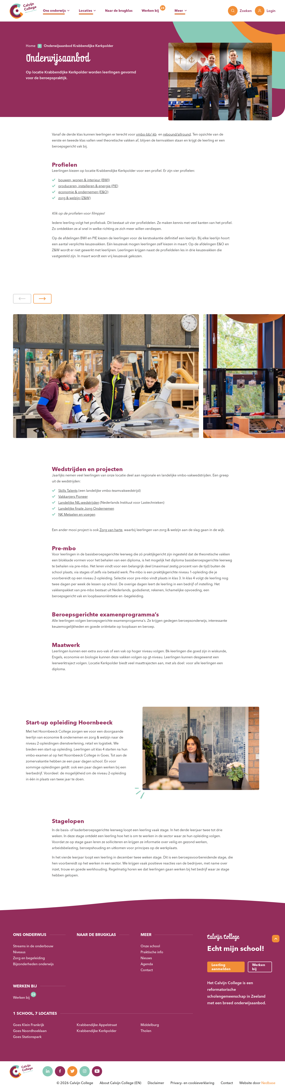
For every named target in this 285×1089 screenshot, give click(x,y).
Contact (147, 970)
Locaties (85, 11)
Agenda (147, 964)
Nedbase (268, 1083)
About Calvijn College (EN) (120, 1083)
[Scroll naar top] (275, 938)
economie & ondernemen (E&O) (83, 192)
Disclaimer (156, 1083)
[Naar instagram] (86, 1071)
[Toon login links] (265, 11)
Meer (179, 11)
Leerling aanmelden (221, 967)
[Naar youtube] (99, 1071)
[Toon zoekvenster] (240, 11)
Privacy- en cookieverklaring (192, 1083)
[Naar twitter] (73, 1071)
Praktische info (152, 952)
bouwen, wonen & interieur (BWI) (84, 180)
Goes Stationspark (27, 1037)
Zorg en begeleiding (29, 958)
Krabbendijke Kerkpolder (96, 1031)
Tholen (146, 1031)
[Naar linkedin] (48, 1071)
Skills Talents (68, 490)
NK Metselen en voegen (76, 514)
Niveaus (19, 952)
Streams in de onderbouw (33, 946)
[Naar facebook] (60, 1071)
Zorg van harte (111, 530)
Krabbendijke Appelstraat (97, 1025)
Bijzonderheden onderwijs (33, 964)
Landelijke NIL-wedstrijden (78, 502)
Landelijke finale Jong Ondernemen (86, 508)
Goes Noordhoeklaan (30, 1031)
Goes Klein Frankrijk (28, 1025)
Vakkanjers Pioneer (73, 496)
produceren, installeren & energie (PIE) (88, 186)
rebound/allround (177, 134)
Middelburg (150, 1025)
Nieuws (146, 958)
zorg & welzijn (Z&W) (74, 198)
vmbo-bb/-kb (146, 134)
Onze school (150, 946)
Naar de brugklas (118, 11)
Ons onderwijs (54, 11)
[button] (22, 299)
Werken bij (150, 11)
